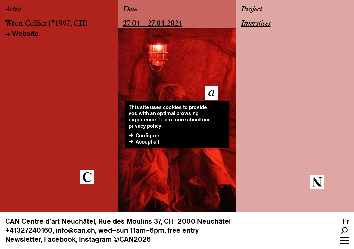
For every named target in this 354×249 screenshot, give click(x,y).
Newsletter (23, 239)
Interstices (256, 24)
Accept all (147, 141)
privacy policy (145, 125)
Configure (147, 135)
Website (25, 33)
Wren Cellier (26, 24)
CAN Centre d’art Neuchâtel (50, 221)
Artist (13, 10)
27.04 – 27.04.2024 (152, 24)
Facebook (60, 239)
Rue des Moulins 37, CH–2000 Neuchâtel (164, 221)
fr (346, 221)
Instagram (95, 239)
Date (130, 10)
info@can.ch (75, 230)
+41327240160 (29, 230)
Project (251, 10)
